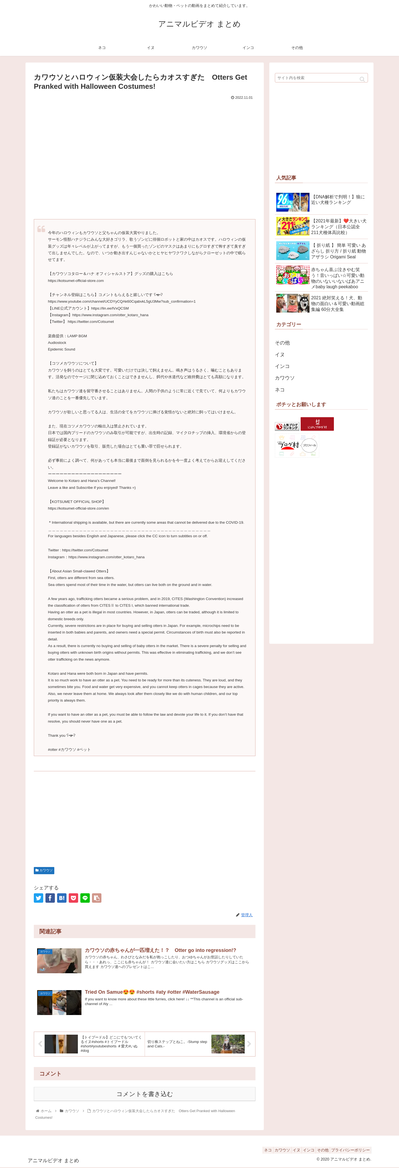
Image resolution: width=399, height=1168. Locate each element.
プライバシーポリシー (348, 1150)
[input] (321, 77)
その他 (282, 343)
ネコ (280, 390)
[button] (362, 79)
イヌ (280, 354)
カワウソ (44, 870)
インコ (282, 366)
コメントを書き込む (144, 1094)
